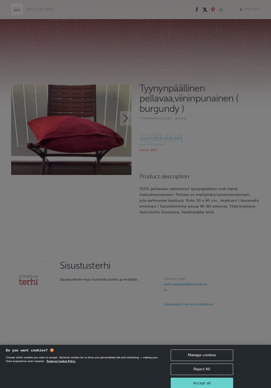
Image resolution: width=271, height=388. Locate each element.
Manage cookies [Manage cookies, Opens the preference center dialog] (202, 359)
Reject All (201, 373)
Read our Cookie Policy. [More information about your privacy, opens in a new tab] (61, 365)
